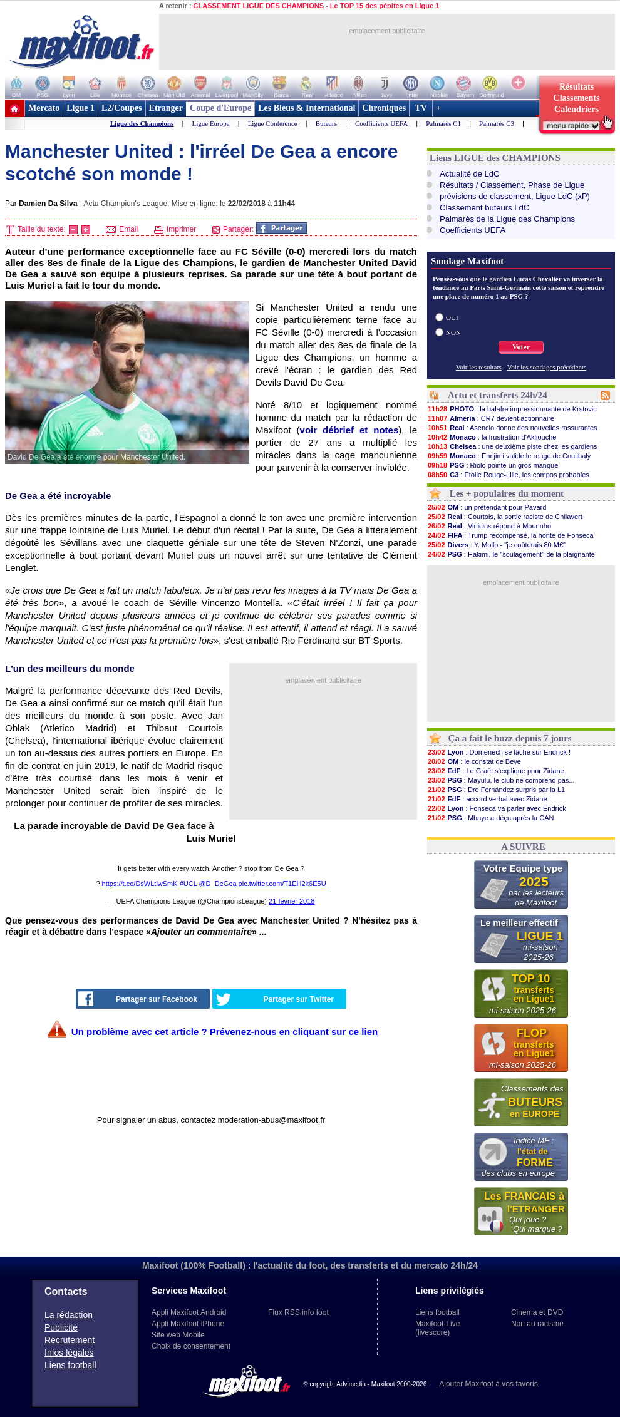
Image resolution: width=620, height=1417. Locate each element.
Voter (521, 347)
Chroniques (384, 108)
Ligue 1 (80, 108)
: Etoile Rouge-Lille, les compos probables (508, 474)
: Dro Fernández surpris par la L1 (496, 789)
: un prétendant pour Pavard (486, 507)
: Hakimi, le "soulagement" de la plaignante (511, 554)
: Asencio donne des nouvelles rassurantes (512, 427)
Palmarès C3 (496, 123)
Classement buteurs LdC (484, 207)
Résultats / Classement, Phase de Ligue (512, 185)
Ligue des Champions (141, 123)
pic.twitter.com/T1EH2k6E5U (282, 883)
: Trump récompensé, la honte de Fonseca (510, 535)
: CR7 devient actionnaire (490, 418)
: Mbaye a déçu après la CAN (490, 818)
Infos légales (69, 1352)
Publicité (61, 1327)
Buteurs (326, 123)
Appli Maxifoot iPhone (188, 1323)
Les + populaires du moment (507, 493)
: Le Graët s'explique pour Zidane (495, 771)
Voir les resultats (479, 367)
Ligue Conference (272, 123)
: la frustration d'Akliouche (491, 437)
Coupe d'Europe (220, 108)
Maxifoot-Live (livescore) (437, 1328)
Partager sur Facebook (137, 998)
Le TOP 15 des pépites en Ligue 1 (384, 5)
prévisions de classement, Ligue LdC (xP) (515, 196)
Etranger (166, 108)
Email (122, 229)
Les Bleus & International (306, 108)
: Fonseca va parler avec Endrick (496, 808)
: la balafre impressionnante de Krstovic (512, 409)
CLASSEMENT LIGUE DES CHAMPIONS (259, 5)
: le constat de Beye (474, 761)
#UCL (188, 883)
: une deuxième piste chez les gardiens (512, 446)
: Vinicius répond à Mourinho (489, 526)
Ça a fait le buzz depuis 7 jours (510, 738)
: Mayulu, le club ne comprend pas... (501, 780)
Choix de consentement (191, 1346)
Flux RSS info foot (298, 1312)
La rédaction (68, 1315)
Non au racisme (537, 1323)
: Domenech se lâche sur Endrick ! (499, 752)
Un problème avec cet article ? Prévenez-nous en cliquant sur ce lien (224, 1031)
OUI (452, 317)
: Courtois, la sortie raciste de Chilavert (504, 516)
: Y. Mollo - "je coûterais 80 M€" (496, 545)
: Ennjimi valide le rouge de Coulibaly (509, 456)
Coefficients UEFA (381, 123)
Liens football (70, 1365)
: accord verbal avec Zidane (487, 799)
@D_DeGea (217, 883)
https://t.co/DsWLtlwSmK (140, 883)
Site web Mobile (178, 1335)
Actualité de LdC (469, 173)
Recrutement (69, 1340)
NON (453, 332)
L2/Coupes (121, 108)
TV (421, 108)
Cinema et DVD (537, 1312)
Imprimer (175, 229)
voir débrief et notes (349, 430)
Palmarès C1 (443, 123)
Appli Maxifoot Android (189, 1312)
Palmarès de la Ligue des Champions (507, 219)
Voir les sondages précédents (547, 367)
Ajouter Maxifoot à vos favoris (488, 1383)
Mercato (43, 108)
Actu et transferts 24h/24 (497, 395)
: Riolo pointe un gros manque (492, 465)
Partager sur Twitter (275, 999)
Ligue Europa (210, 123)
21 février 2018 (291, 901)
